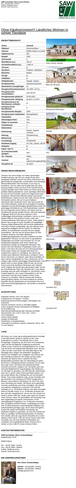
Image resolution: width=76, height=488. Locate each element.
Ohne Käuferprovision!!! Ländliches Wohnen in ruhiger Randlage (34, 31)
